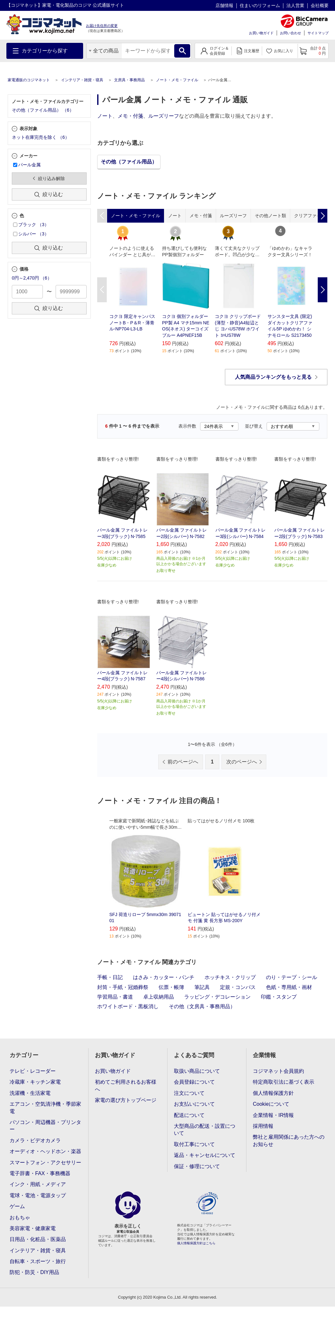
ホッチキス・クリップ (230, 977)
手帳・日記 (110, 977)
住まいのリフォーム (260, 5)
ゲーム (17, 1206)
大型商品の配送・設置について (204, 1129)
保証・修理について (197, 1166)
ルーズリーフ (163, 116)
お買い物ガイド (261, 33)
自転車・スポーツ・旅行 (38, 1261)
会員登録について (194, 1082)
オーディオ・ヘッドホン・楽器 (45, 1151)
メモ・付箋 (130, 116)
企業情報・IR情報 (273, 1115)
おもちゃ (20, 1217)
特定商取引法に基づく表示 (283, 1082)
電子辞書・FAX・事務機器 (40, 1173)
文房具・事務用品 (129, 80)
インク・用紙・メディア (38, 1184)
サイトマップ (318, 33)
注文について (189, 1093)
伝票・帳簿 (171, 987)
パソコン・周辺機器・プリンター (45, 1125)
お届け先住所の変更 (102, 26)
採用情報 (263, 1126)
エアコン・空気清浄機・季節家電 (45, 1107)
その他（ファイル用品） (129, 161)
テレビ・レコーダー (33, 1071)
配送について (189, 1115)
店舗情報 (224, 5)
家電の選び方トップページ (125, 1100)
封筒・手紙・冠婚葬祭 (122, 987)
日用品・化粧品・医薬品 (38, 1239)
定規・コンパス (238, 987)
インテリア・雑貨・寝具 (82, 80)
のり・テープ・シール (291, 977)
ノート (105, 116)
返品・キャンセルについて (204, 1155)
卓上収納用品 (158, 997)
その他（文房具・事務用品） (202, 1006)
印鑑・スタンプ (279, 997)
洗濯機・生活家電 (30, 1093)
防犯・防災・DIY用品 (34, 1272)
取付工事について (194, 1144)
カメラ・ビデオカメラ (35, 1140)
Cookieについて (271, 1104)
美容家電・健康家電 (33, 1228)
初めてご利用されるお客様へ (125, 1085)
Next (322, 289)
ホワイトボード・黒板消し (128, 1006)
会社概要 (320, 5)
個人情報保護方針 (273, 1093)
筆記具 (202, 987)
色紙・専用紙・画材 (289, 987)
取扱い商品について (197, 1071)
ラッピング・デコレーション (217, 997)
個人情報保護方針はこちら (196, 1243)
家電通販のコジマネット (29, 80)
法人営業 (295, 5)
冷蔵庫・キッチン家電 (35, 1082)
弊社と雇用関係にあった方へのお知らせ (288, 1140)
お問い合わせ (290, 33)
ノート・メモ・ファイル (177, 80)
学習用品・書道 (115, 997)
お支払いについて (194, 1104)
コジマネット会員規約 (278, 1071)
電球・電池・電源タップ (38, 1195)
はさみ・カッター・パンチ (163, 977)
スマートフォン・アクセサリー (45, 1162)
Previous (102, 289)
